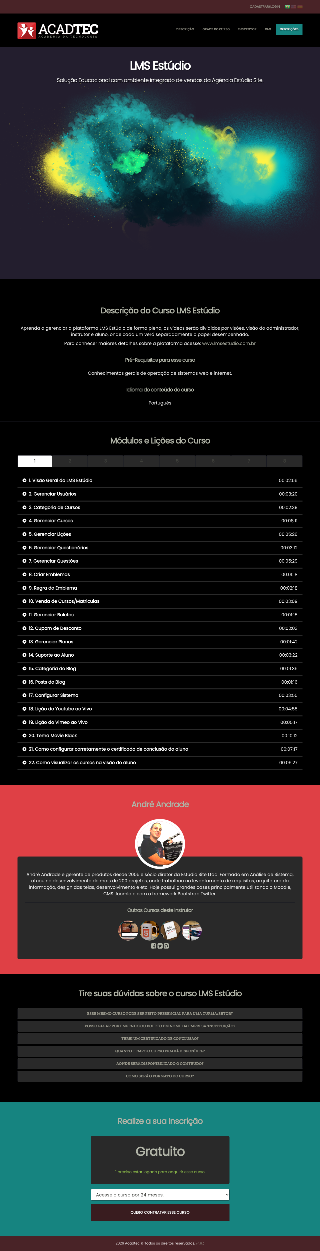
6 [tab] (213, 461)
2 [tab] (69, 461)
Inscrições (289, 29)
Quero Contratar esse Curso (160, 1212)
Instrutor (247, 29)
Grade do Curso (216, 29)
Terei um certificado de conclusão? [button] (160, 1038)
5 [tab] (177, 461)
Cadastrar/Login (265, 6)
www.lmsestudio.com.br (229, 343)
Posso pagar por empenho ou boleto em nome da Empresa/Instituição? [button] (160, 1026)
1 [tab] (35, 461)
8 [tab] (284, 461)
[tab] (160, 1013)
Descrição (185, 29)
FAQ (268, 29)
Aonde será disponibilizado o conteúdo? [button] (160, 1063)
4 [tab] (141, 461)
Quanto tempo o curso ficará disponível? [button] (160, 1051)
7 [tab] (249, 461)
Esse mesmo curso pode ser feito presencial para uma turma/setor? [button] (160, 1013)
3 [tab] (105, 461)
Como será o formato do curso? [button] (160, 1076)
